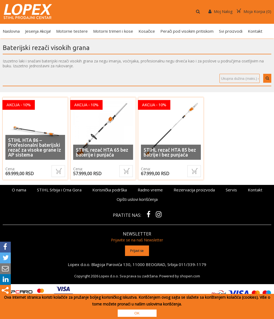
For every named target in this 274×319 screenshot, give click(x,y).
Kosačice (146, 31)
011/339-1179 (192, 264)
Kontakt (255, 31)
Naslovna (11, 31)
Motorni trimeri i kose (113, 31)
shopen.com (190, 276)
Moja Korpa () (254, 11)
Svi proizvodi (230, 31)
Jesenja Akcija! (38, 31)
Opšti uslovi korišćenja (137, 199)
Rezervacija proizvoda (194, 189)
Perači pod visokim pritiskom (187, 31)
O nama (19, 189)
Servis (231, 189)
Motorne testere (72, 31)
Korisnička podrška (109, 189)
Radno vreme (150, 189)
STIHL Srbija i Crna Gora (59, 189)
